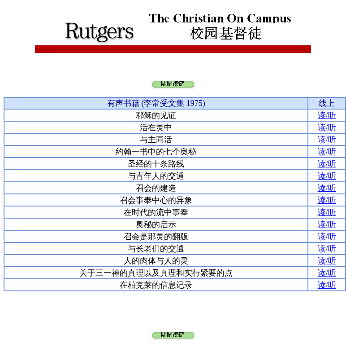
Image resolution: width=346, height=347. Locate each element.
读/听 (327, 115)
